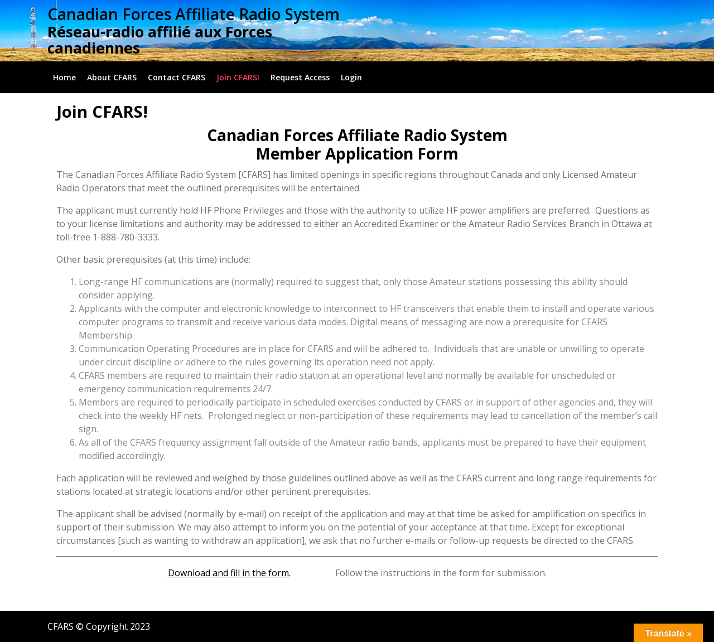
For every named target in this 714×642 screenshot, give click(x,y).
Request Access (300, 77)
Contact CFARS (176, 77)
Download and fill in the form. (229, 573)
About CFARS (112, 77)
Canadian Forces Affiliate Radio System (193, 14)
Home (64, 77)
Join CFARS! (237, 77)
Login (351, 77)
